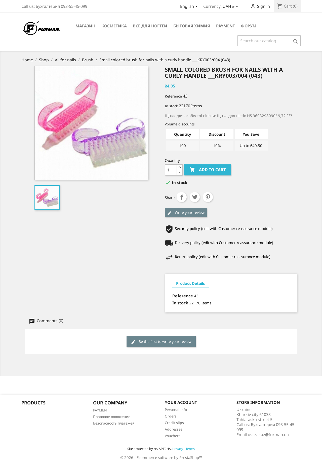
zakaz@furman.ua (271, 434)
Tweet (195, 197)
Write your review (186, 212)
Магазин (85, 26)
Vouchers (172, 435)
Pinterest (208, 197)
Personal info (176, 409)
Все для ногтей (150, 26)
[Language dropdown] (189, 7)
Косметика (114, 26)
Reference (173, 96)
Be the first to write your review (161, 341)
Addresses (173, 429)
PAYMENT (225, 26)
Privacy (177, 448)
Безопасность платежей (114, 423)
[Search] (269, 40)
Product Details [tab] (190, 283)
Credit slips (174, 422)
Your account (181, 402)
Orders (171, 416)
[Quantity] (171, 169)
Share (182, 197)
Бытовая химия (191, 26)
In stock (171, 106)
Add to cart (207, 170)
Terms (190, 448)
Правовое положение (111, 416)
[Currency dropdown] (231, 7)
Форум (248, 26)
